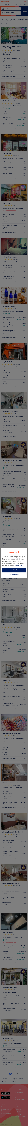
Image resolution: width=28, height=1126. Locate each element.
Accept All (14, 569)
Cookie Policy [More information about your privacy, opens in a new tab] (19, 565)
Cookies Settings (14, 574)
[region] (14, 563)
